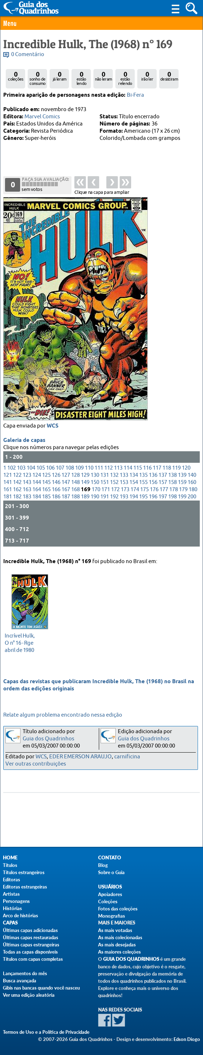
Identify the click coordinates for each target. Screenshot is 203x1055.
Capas (10, 923)
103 (21, 469)
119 (176, 469)
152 (114, 484)
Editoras (11, 879)
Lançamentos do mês (25, 973)
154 (133, 484)
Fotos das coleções (118, 909)
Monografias (111, 916)
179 (183, 491)
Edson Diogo (187, 1039)
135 (143, 477)
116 (147, 469)
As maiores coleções (119, 952)
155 (143, 484)
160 (192, 484)
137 (162, 477)
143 (27, 484)
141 (7, 484)
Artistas (11, 894)
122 (17, 477)
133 (124, 477)
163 (27, 491)
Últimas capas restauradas (30, 937)
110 (89, 469)
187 (65, 498)
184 (36, 498)
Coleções (107, 901)
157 (162, 484)
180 (193, 491)
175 (144, 491)
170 (96, 491)
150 (95, 484)
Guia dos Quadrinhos (48, 738)
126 (56, 477)
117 (157, 469)
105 (40, 469)
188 (75, 498)
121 (7, 477)
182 (17, 498)
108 (69, 469)
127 (65, 477)
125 (46, 477)
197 (162, 498)
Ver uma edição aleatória (29, 995)
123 (27, 477)
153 (124, 484)
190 (95, 498)
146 (56, 484)
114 (128, 469)
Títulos (10, 865)
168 (75, 491)
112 (108, 469)
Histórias (12, 908)
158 (172, 484)
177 (164, 491)
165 (46, 491)
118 (166, 469)
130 (95, 477)
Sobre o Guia (111, 872)
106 (50, 469)
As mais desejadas (117, 944)
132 (114, 477)
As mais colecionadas (120, 937)
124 (36, 477)
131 (104, 477)
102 (11, 469)
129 (85, 477)
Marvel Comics (42, 116)
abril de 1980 (28, 642)
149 (85, 484)
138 (172, 477)
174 (134, 491)
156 (153, 484)
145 (46, 484)
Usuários (110, 887)
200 (192, 498)
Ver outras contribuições (35, 764)
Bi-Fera (135, 95)
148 (75, 484)
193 (124, 498)
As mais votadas (115, 930)
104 (31, 469)
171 (105, 491)
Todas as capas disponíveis (30, 952)
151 (104, 484)
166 (56, 491)
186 (56, 498)
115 (137, 469)
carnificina (127, 756)
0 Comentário (27, 54)
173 (125, 491)
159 (182, 484)
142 (17, 484)
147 (65, 484)
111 (98, 469)
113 (118, 469)
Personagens (16, 901)
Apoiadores (110, 894)
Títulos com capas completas (33, 959)
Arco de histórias (20, 915)
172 (115, 491)
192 (114, 498)
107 (60, 469)
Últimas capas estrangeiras (31, 944)
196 (153, 498)
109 (79, 469)
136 (153, 477)
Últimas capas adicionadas (30, 930)
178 (173, 491)
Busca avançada (19, 980)
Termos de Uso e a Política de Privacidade (46, 1032)
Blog (103, 865)
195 (143, 498)
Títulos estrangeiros (24, 872)
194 (133, 498)
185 (46, 498)
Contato (109, 857)
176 (154, 491)
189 (85, 498)
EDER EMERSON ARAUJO (80, 756)
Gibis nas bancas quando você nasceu (41, 988)
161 (7, 491)
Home (10, 857)
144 (36, 484)
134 (133, 477)
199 (182, 498)
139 (182, 477)
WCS (53, 427)
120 (186, 469)
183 (27, 498)
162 (17, 491)
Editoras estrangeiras (25, 887)
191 (104, 498)
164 (36, 491)
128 (75, 477)
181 (7, 498)
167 (65, 491)
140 (192, 477)
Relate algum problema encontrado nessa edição (62, 715)
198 (172, 498)
